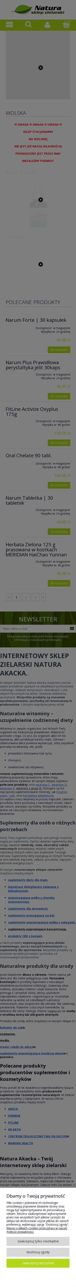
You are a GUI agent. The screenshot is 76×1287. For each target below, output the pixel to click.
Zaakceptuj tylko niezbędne (38, 1241)
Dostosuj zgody (38, 1252)
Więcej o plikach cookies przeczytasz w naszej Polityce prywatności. (36, 1230)
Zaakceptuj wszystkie (38, 1263)
